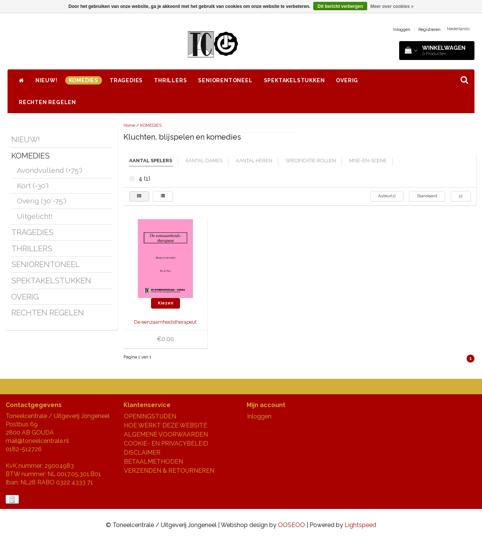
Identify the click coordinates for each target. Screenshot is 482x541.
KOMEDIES (83, 80)
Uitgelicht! (35, 216)
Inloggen (401, 29)
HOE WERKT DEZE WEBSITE (165, 425)
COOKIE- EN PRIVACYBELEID (166, 443)
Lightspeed (360, 525)
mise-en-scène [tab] (368, 160)
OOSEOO (291, 525)
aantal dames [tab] (204, 160)
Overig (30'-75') (41, 201)
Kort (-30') (33, 185)
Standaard (427, 196)
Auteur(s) (386, 196)
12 (461, 196)
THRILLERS (170, 80)
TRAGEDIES (126, 80)
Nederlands (458, 28)
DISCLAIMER (142, 452)
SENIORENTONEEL (225, 80)
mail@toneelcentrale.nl (37, 440)
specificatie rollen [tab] (310, 160)
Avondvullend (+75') (49, 170)
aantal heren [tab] (254, 160)
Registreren (429, 29)
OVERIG (347, 80)
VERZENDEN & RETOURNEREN (169, 470)
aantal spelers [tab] (150, 160)
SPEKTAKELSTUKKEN (294, 80)
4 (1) (132, 178)
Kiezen (165, 303)
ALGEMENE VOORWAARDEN (166, 434)
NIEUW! (46, 80)
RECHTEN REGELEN (47, 102)
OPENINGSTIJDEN (150, 416)
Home (129, 125)
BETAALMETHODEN (153, 461)
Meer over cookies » (391, 6)
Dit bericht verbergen (340, 6)
